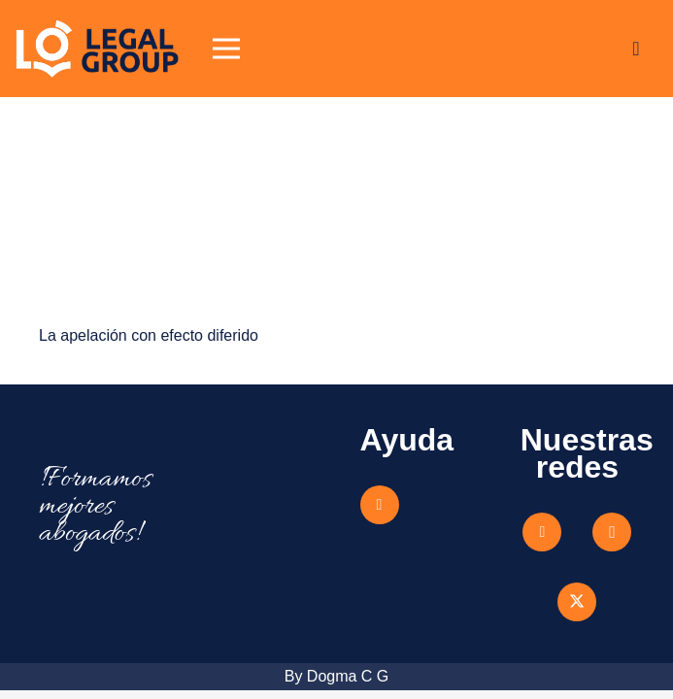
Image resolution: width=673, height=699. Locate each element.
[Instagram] (611, 532)
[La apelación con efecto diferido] (176, 149)
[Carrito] (636, 48)
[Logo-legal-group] (97, 48)
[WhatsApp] (379, 504)
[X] (576, 601)
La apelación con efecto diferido (148, 335)
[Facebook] (541, 532)
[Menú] (227, 48)
